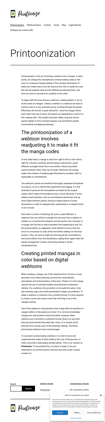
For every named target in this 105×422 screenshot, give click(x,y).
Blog (64, 25)
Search (13, 384)
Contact (47, 25)
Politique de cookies (75, 418)
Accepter (60, 413)
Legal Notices (75, 25)
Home (56, 25)
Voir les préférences (94, 413)
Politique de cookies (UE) (21, 30)
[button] (101, 395)
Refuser (77, 413)
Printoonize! (45, 390)
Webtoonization (34, 25)
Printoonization (17, 25)
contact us (26, 353)
